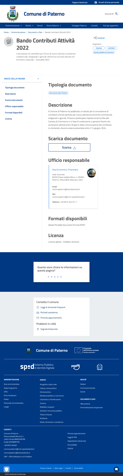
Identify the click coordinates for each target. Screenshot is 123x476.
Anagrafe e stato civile (48, 384)
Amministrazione (18, 32)
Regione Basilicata (79, 2)
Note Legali (58, 468)
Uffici (6, 391)
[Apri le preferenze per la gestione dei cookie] (7, 469)
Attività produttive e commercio (52, 395)
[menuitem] (79, 25)
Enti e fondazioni (10, 395)
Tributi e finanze (46, 414)
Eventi (82, 391)
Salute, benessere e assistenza (51, 422)
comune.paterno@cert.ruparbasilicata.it (19, 449)
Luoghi (6, 406)
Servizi (43, 379)
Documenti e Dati (35, 32)
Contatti (7, 429)
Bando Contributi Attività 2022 (58, 32)
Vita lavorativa (45, 392)
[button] (106, 2)
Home (6, 32)
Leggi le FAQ (72, 437)
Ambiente (43, 418)
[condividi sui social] (99, 38)
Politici (6, 399)
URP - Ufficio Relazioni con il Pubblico (18, 456)
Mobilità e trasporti (47, 407)
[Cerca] (116, 13)
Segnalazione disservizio (77, 441)
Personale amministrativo (13, 403)
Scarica (69, 147)
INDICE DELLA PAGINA (15, 78)
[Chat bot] (116, 469)
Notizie (83, 384)
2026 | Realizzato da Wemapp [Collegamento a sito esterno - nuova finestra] (15, 474)
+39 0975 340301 (10, 445)
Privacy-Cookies (46, 468)
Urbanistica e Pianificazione (50, 399)
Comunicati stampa (87, 388)
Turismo (43, 403)
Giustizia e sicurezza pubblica (51, 410)
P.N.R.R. (70, 448)
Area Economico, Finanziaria (65, 169)
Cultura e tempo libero (48, 388)
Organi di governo (10, 388)
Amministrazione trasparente (91, 407)
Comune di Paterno (44, 14)
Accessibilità (72, 444)
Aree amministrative (11, 384)
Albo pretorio (85, 403)
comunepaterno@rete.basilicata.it (17, 452)
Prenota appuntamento (76, 433)
